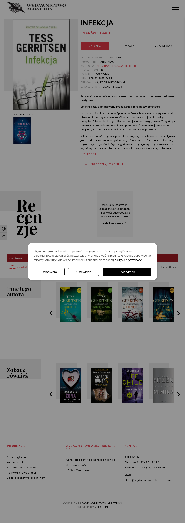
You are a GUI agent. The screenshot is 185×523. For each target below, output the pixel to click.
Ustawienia (83, 272)
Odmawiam (49, 272)
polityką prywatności (128, 260)
